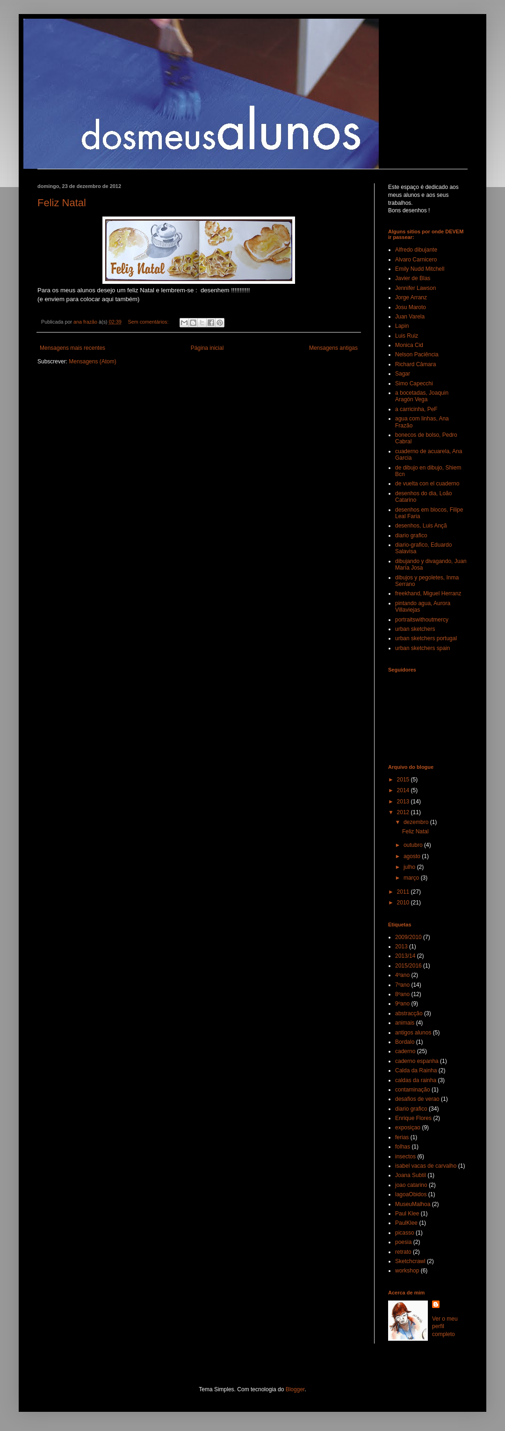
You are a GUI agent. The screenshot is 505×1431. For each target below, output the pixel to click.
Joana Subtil (410, 1175)
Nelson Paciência (417, 354)
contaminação (412, 1089)
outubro (414, 845)
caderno (405, 1051)
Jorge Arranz (411, 297)
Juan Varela (410, 316)
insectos (405, 1156)
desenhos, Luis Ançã (421, 525)
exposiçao (407, 1127)
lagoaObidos (410, 1194)
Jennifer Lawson (415, 288)
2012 (404, 812)
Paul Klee (407, 1213)
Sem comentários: (149, 322)
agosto (413, 856)
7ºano (402, 985)
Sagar (402, 373)
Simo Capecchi (414, 383)
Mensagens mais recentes (72, 348)
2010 (404, 902)
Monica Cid (409, 345)
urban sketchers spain (422, 648)
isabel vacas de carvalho (425, 1166)
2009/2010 (408, 937)
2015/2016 (408, 965)
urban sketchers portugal (426, 638)
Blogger (295, 1389)
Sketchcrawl (410, 1261)
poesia (403, 1242)
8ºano (402, 994)
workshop (407, 1270)
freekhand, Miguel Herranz (428, 593)
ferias (402, 1137)
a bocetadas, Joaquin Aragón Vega (421, 396)
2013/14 (405, 956)
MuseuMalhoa (412, 1204)
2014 (404, 790)
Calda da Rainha (416, 1070)
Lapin (402, 326)
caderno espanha (417, 1061)
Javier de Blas (412, 278)
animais (404, 1022)
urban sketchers (415, 629)
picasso (404, 1232)
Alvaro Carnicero (416, 259)
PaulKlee (406, 1223)
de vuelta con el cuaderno (427, 483)
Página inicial (207, 348)
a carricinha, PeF (416, 409)
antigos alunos (413, 1032)
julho (410, 867)
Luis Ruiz (406, 335)
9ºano (402, 1003)
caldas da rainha (415, 1080)
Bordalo (404, 1042)
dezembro (417, 822)
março (412, 877)
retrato (403, 1252)
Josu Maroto (410, 307)
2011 (404, 892)
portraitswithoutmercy (421, 619)
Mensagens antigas (333, 348)
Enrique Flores (413, 1118)
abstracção (409, 1013)
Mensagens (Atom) (92, 361)
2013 (404, 801)
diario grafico (411, 535)
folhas (402, 1146)
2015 (404, 779)
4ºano (402, 975)
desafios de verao (417, 1099)
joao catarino (411, 1185)
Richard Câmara (415, 364)
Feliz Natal (61, 203)
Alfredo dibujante (416, 249)
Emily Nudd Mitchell (419, 269)
